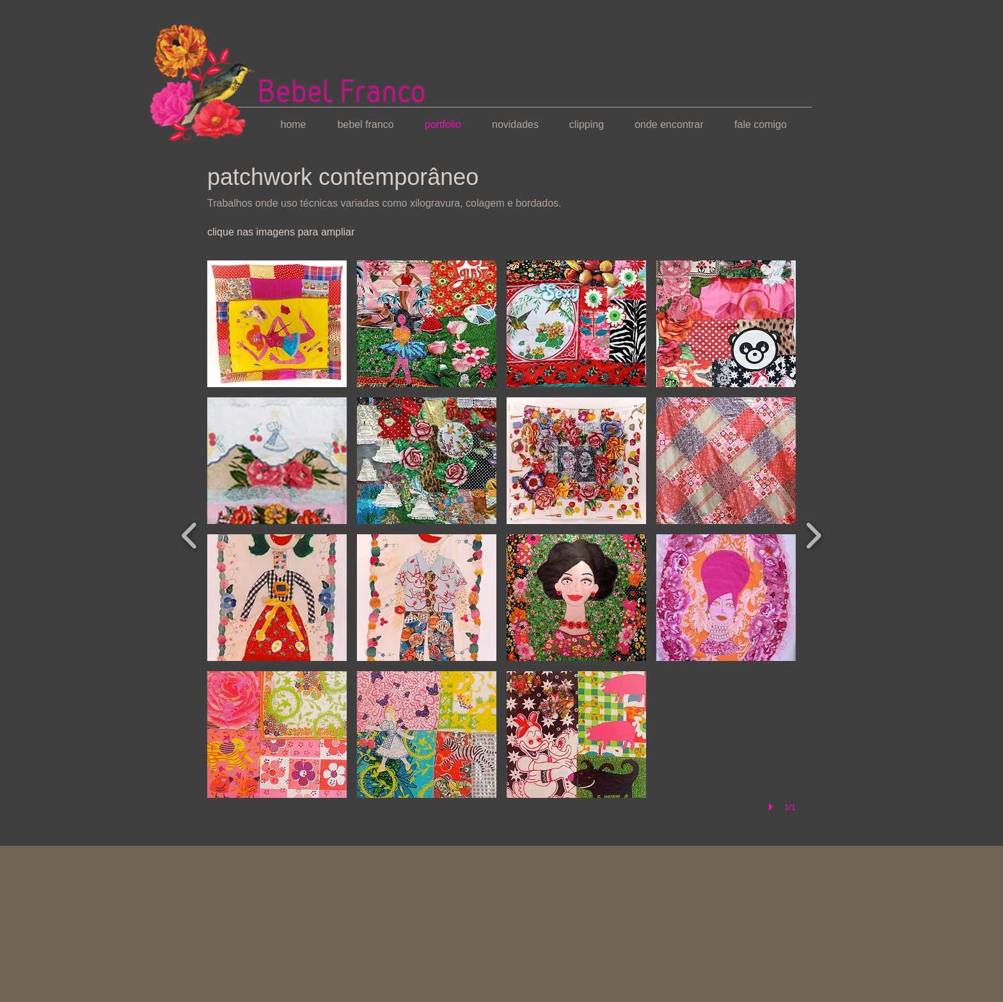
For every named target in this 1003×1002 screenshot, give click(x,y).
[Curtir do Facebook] (232, 829)
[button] (277, 323)
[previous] (189, 534)
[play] (773, 807)
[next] (813, 534)
